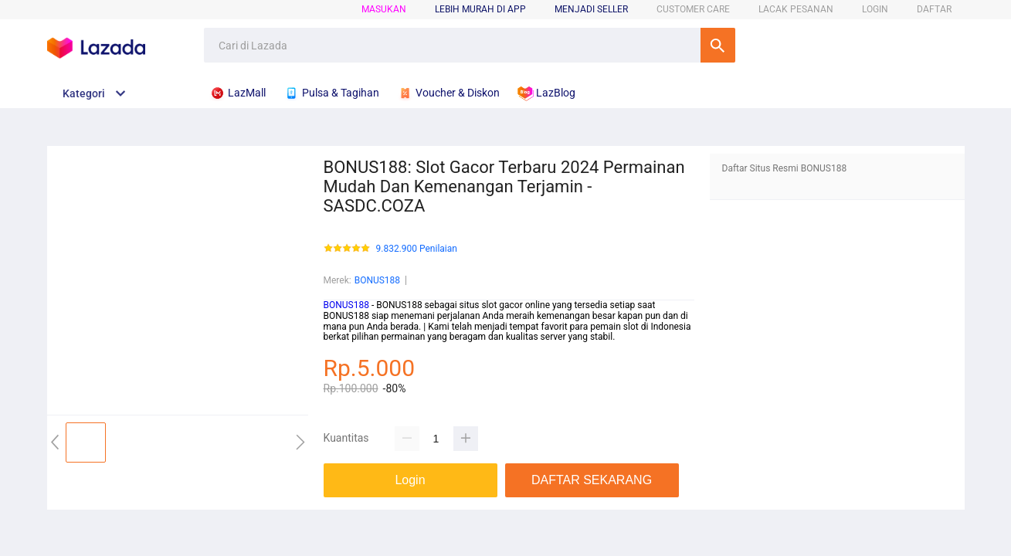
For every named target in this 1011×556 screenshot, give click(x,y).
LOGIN (875, 9)
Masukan (383, 9)
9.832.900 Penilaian (416, 249)
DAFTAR (934, 9)
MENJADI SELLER (591, 9)
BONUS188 (377, 280)
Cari (718, 45)
